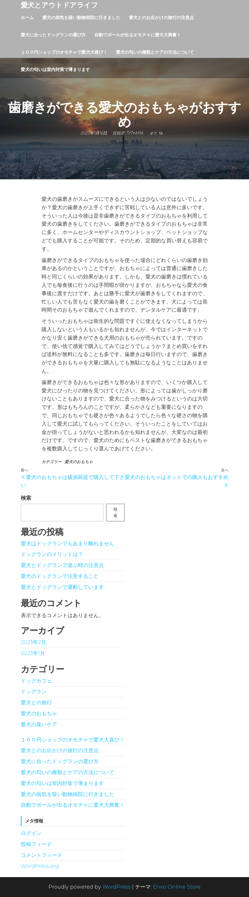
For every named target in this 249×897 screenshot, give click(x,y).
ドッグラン (34, 691)
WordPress (116, 887)
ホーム (27, 17)
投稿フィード (36, 844)
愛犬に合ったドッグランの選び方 (53, 35)
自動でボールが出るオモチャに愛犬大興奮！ (137, 35)
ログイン (31, 833)
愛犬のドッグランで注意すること (60, 576)
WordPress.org (40, 866)
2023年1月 (33, 653)
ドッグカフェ (36, 681)
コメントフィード (41, 855)
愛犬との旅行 (36, 702)
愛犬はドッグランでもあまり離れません (67, 543)
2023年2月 (33, 642)
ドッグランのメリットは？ (52, 554)
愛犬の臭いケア (39, 724)
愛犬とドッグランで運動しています (62, 587)
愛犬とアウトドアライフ (59, 5)
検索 (26, 498)
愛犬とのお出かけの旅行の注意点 (161, 17)
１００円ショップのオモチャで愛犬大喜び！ (64, 52)
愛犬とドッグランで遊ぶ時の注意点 (62, 565)
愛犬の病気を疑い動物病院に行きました (81, 17)
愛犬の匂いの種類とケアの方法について (155, 52)
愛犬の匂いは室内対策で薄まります (55, 69)
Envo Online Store (177, 887)
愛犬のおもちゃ (79, 461)
